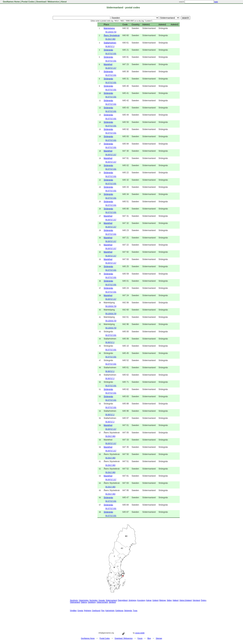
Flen (102, 611)
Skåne (169, 600)
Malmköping (109, 28)
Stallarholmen (110, 43)
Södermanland (111, 600)
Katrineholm (110, 611)
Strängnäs (108, 50)
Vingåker (73, 611)
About (64, 2)
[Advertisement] (77, 73)
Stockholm (74, 600)
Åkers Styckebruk (112, 35)
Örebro (203, 600)
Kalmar (148, 600)
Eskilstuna (119, 611)
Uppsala (101, 600)
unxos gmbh (139, 633)
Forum (140, 638)
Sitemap (159, 638)
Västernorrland (102, 602)
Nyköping (87, 611)
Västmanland (75, 602)
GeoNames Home (11, 2)
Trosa (135, 611)
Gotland (155, 600)
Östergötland (122, 600)
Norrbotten (93, 600)
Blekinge (162, 600)
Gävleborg (92, 602)
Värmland (196, 600)
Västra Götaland (185, 600)
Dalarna (84, 602)
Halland (175, 600)
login (216, 2)
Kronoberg (141, 600)
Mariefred (108, 64)
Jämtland (112, 602)
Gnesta (80, 611)
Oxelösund (96, 611)
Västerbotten (84, 600)
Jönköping (132, 600)
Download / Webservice (47, 2)
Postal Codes (28, 2)
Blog (149, 638)
